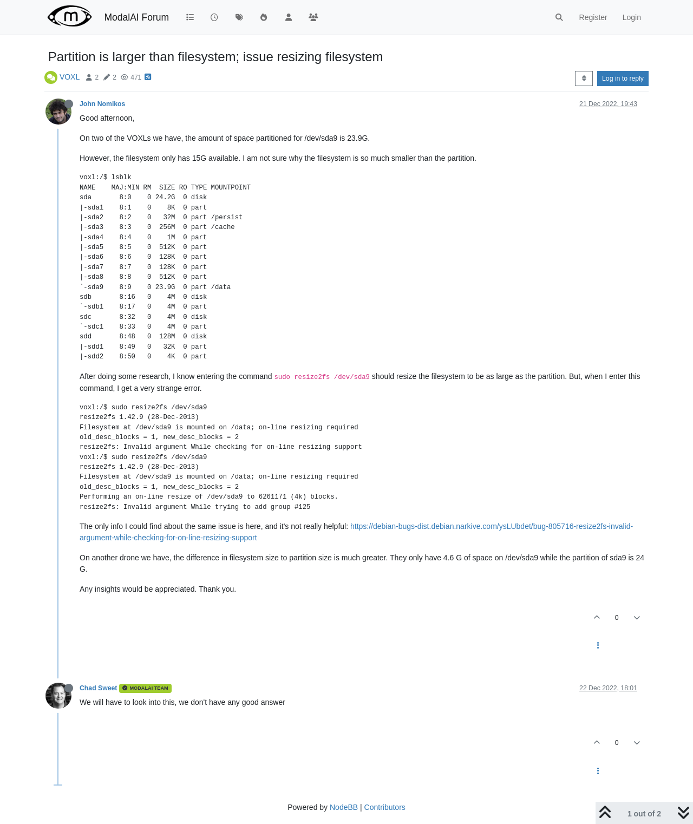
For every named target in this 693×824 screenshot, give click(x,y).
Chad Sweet (98, 688)
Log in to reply (623, 78)
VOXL (70, 77)
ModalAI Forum (136, 17)
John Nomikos (102, 104)
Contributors (385, 807)
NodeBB (344, 807)
